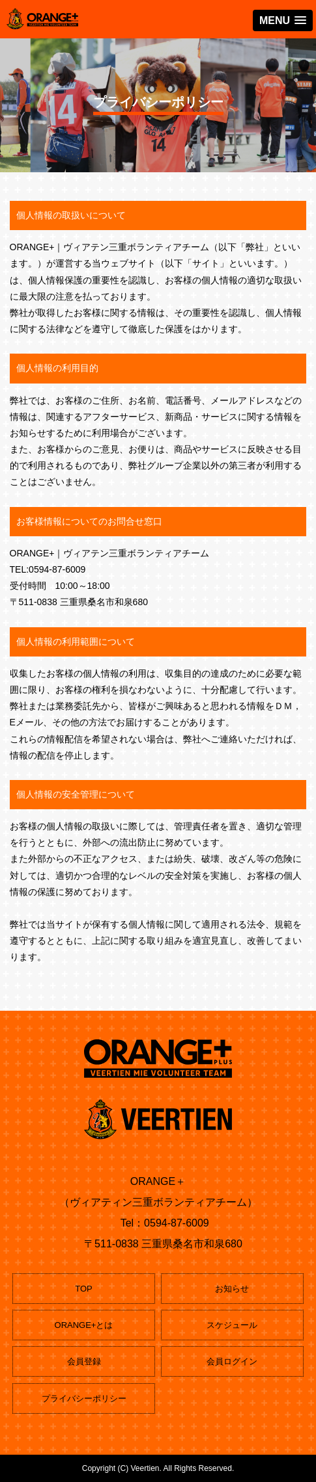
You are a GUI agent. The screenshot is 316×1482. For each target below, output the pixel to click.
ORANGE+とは (84, 1325)
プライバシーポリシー (84, 1398)
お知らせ (232, 1289)
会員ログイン (232, 1361)
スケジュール (232, 1325)
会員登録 (84, 1361)
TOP (84, 1289)
